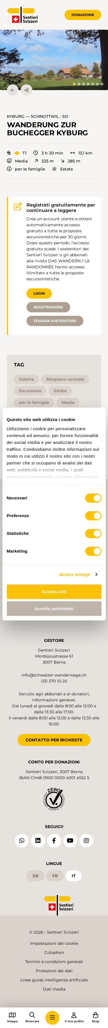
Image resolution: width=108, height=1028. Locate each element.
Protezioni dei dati (54, 970)
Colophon (54, 952)
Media (17, 161)
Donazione (82, 15)
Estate (62, 169)
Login (39, 293)
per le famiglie (26, 169)
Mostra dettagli (74, 574)
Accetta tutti (54, 591)
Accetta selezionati (54, 608)
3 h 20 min (48, 153)
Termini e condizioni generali (54, 961)
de (36, 875)
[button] (54, 60)
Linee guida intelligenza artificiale (54, 980)
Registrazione (48, 307)
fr (55, 875)
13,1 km (81, 153)
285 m (70, 161)
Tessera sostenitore (54, 321)
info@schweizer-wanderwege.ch (54, 675)
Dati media (54, 989)
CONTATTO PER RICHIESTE (54, 740)
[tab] (74, 84)
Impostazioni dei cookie (54, 943)
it (74, 875)
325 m (44, 161)
